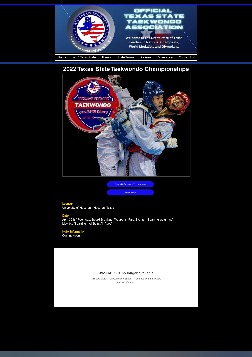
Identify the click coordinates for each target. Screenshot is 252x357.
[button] (130, 184)
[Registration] (130, 192)
